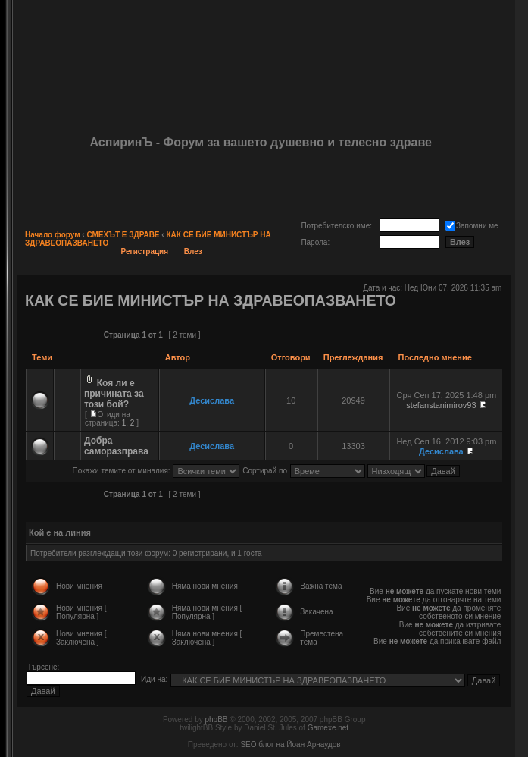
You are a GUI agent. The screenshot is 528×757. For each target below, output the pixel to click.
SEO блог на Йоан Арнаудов (290, 744)
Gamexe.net (328, 728)
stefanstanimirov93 (441, 405)
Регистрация (145, 251)
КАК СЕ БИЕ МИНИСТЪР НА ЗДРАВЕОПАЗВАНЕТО (210, 300)
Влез (193, 251)
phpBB (216, 719)
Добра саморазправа (116, 446)
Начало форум (52, 235)
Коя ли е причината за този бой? (114, 394)
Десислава (211, 400)
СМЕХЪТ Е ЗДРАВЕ (122, 235)
